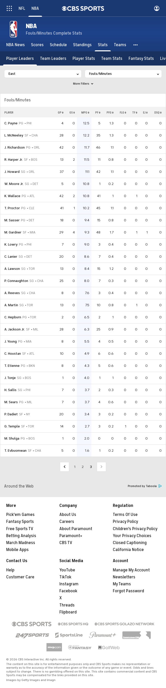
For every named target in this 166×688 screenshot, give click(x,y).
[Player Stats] (83, 58)
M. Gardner (12, 232)
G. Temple (12, 426)
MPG (85, 112)
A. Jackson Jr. (14, 329)
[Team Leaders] (53, 58)
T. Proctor (12, 208)
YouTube (67, 570)
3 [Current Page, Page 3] (91, 467)
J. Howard (12, 171)
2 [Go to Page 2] (83, 467)
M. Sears (11, 402)
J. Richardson (14, 147)
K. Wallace (12, 196)
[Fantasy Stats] (141, 58)
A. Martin (11, 305)
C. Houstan (12, 353)
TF (134, 112)
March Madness (20, 542)
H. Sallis (10, 390)
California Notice (128, 549)
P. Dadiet (11, 414)
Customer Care (20, 577)
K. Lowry (11, 244)
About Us (67, 514)
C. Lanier (10, 256)
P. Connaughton (16, 281)
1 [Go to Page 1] (74, 467)
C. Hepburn (12, 317)
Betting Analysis (21, 535)
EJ (145, 112)
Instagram (68, 584)
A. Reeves (12, 293)
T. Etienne (12, 365)
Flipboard (68, 612)
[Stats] (103, 44)
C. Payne (11, 123)
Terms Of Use (125, 514)
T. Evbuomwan (15, 450)
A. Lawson (12, 268)
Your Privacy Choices (132, 535)
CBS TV (65, 542)
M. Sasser (12, 220)
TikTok (65, 577)
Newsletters (124, 577)
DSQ (158, 112)
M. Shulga (11, 438)
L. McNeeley (13, 135)
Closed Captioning (130, 542)
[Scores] (37, 44)
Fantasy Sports (20, 521)
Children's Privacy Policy (135, 528)
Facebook (68, 591)
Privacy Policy (125, 521)
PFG (110, 112)
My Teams (122, 584)
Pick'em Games (20, 514)
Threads (67, 605)
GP (61, 112)
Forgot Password (128, 591)
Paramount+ (70, 535)
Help (10, 570)
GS (72, 112)
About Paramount (75, 528)
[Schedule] (58, 44)
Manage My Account (131, 570)
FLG (123, 112)
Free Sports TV (19, 528)
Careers (66, 521)
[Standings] (82, 44)
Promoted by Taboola (145, 486)
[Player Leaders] (20, 58)
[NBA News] (15, 44)
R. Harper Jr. (13, 159)
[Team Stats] (111, 58)
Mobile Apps (17, 549)
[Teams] (120, 44)
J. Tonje (10, 378)
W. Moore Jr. (13, 184)
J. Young (10, 341)
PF (97, 112)
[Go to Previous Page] (64, 467)
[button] (135, 44)
